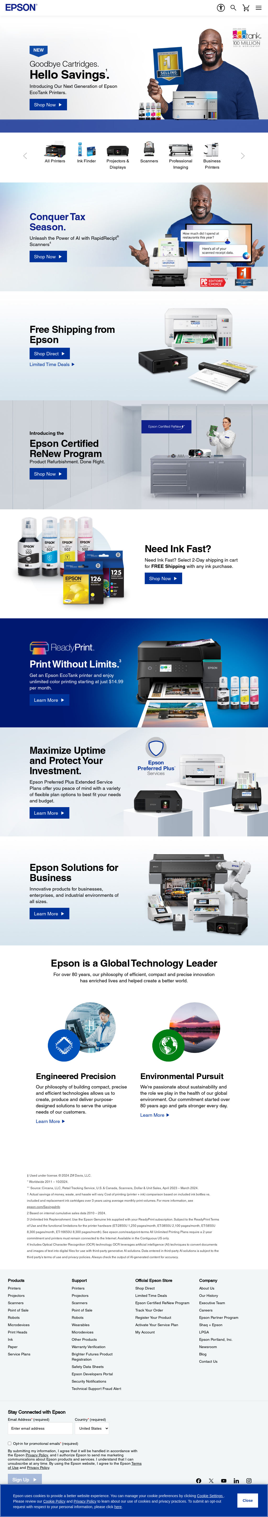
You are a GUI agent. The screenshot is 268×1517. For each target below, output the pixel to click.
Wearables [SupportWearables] (81, 1325)
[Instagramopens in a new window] (249, 1480)
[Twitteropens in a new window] (211, 1480)
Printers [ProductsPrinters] (14, 1288)
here (118, 1507)
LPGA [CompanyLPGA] (204, 1332)
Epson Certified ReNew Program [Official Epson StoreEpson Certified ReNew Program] (162, 1303)
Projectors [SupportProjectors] (80, 1295)
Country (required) (90, 1419)
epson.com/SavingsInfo (43, 1207)
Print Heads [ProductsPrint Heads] (17, 1332)
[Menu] (258, 8)
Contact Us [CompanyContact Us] (208, 1361)
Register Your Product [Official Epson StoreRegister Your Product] (153, 1317)
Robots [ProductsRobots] (14, 1317)
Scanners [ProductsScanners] (16, 1303)
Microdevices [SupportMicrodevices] (82, 1332)
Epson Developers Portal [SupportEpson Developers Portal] (92, 1374)
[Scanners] (149, 152)
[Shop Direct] (50, 353)
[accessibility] (221, 8)
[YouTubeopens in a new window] (223, 1480)
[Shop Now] (48, 104)
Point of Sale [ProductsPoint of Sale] (18, 1310)
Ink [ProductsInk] (10, 1339)
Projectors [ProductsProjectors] (16, 1295)
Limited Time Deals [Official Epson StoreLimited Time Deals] (151, 1295)
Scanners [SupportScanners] (79, 1303)
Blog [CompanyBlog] (202, 1354)
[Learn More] (49, 700)
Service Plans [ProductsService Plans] (19, 1354)
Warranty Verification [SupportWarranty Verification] (88, 1347)
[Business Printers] (212, 155)
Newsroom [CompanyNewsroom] (208, 1347)
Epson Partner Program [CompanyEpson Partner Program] (218, 1317)
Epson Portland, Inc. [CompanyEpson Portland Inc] (216, 1339)
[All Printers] (55, 152)
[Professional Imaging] (181, 155)
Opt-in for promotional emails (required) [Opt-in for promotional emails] (45, 1443)
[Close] (247, 1500)
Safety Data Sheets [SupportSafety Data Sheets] (88, 1367)
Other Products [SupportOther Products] (84, 1339)
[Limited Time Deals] (52, 364)
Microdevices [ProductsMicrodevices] (19, 1325)
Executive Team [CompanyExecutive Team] (212, 1303)
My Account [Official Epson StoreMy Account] (145, 1332)
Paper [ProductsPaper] (13, 1347)
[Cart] (246, 8)
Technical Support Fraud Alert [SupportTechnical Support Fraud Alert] (96, 1389)
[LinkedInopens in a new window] (236, 1480)
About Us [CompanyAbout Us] (206, 1288)
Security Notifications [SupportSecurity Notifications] (89, 1381)
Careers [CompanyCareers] (206, 1310)
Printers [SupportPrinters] (78, 1288)
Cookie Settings (210, 1496)
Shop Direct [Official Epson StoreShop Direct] (145, 1288)
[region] (134, 1500)
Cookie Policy (54, 1501)
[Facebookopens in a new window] (198, 1480)
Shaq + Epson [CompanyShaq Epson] (210, 1325)
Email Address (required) (28, 1419)
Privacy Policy (37, 1455)
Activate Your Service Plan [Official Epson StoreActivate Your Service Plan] (156, 1325)
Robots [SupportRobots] (77, 1317)
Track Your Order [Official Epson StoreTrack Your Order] (149, 1310)
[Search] (233, 8)
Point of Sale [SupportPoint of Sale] (82, 1310)
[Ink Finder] (86, 152)
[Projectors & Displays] (118, 155)
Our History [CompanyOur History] (208, 1295)
